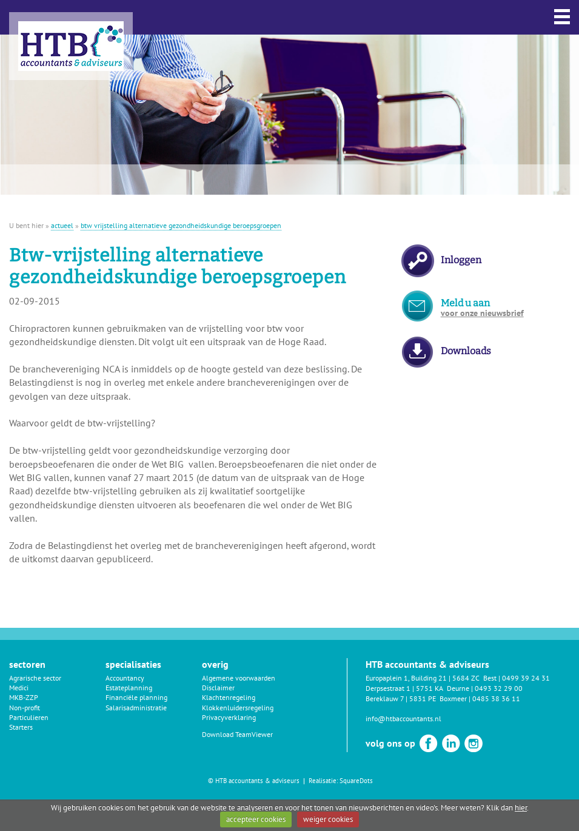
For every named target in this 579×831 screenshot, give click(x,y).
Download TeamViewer (237, 734)
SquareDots (356, 780)
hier (521, 807)
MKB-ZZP (23, 697)
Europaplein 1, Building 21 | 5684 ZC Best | (434, 677)
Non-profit (24, 707)
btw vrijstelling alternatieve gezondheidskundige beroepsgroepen (181, 225)
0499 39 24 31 (526, 677)
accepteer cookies (256, 819)
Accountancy (124, 677)
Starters (21, 727)
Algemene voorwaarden (238, 677)
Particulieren (29, 717)
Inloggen (461, 260)
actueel (62, 225)
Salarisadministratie (136, 707)
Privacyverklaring (229, 717)
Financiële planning (136, 697)
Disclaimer (218, 687)
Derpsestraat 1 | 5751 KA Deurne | (420, 688)
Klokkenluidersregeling (237, 707)
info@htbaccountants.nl (403, 718)
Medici (18, 687)
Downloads (466, 351)
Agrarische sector (35, 677)
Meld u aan (482, 307)
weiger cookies (328, 819)
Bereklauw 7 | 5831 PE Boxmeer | (419, 698)
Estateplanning (128, 687)
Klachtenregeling (228, 697)
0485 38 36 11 (496, 698)
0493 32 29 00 (499, 688)
